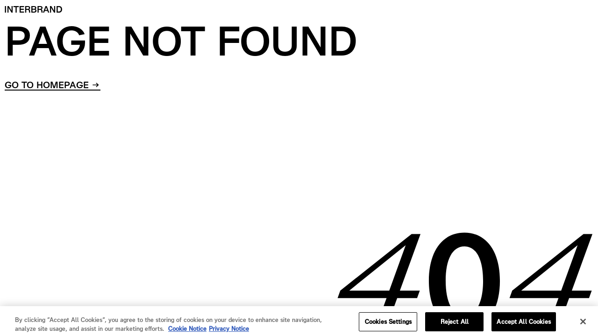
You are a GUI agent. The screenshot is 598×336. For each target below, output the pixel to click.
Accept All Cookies (523, 324)
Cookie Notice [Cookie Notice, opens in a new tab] (187, 331)
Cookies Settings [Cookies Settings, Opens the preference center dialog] (388, 324)
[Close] (583, 324)
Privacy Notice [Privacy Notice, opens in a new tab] (229, 331)
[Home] (33, 9)
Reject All (455, 324)
